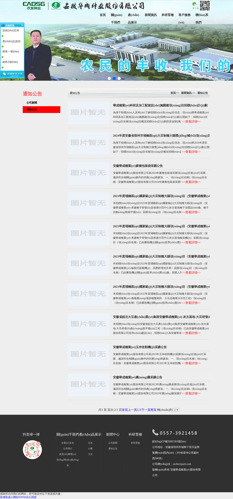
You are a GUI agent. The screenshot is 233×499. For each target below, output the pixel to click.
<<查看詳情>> (191, 121)
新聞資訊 (151, 15)
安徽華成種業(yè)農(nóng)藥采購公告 (137, 377)
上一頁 (132, 409)
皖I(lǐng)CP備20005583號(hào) (169, 441)
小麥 (90, 448)
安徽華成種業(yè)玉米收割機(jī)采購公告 (140, 347)
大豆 (90, 454)
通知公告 (31, 109)
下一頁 (145, 409)
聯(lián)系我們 (201, 18)
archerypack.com (182, 464)
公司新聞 (31, 102)
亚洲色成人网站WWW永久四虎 (18, 497)
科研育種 (168, 15)
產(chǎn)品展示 (133, 18)
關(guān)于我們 (116, 18)
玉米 (90, 443)
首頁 (103, 15)
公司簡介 (67, 448)
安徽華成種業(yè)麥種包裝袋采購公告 (138, 165)
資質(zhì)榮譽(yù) (67, 454)
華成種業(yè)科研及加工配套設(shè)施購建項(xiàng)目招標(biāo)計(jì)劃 (160, 105)
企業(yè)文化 (67, 443)
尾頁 (153, 409)
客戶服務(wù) (185, 18)
